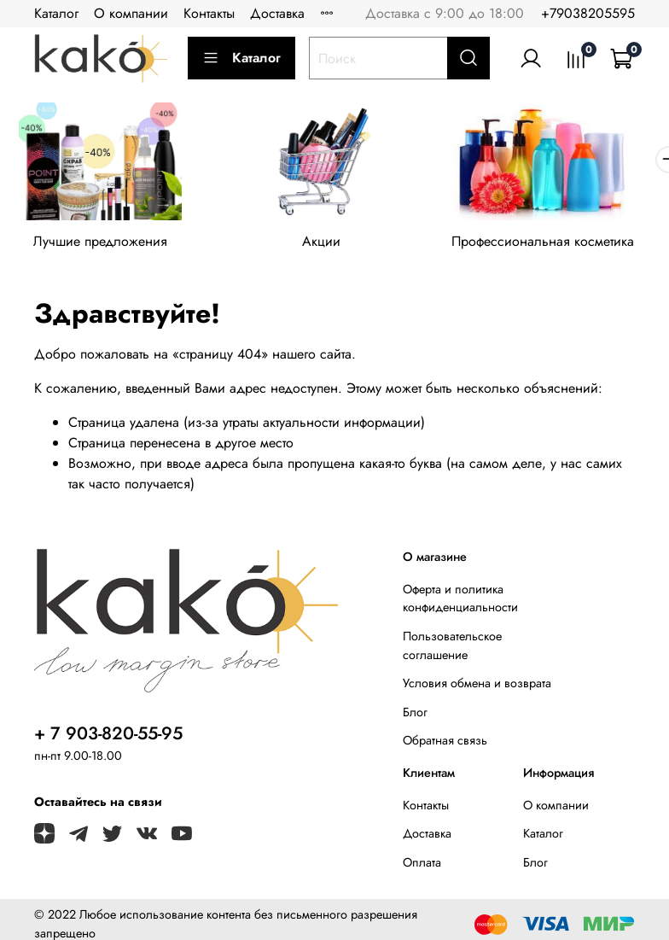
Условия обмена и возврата (477, 688)
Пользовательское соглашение (452, 651)
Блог (415, 717)
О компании (131, 13)
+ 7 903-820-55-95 (108, 738)
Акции (334, 247)
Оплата (422, 867)
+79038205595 (588, 13)
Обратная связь (445, 745)
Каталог (56, 13)
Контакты (209, 13)
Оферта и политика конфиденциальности (460, 604)
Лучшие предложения (105, 247)
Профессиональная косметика (564, 247)
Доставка (277, 13)
